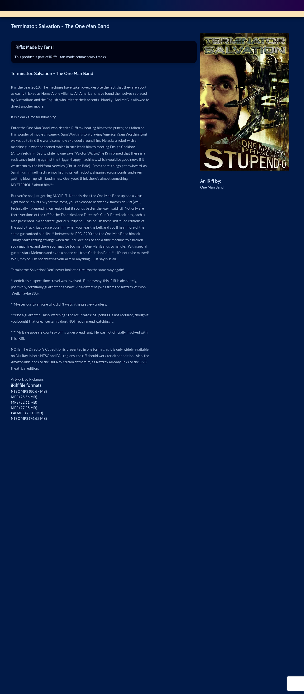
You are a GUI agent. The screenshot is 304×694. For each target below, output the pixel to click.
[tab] (104, 47)
